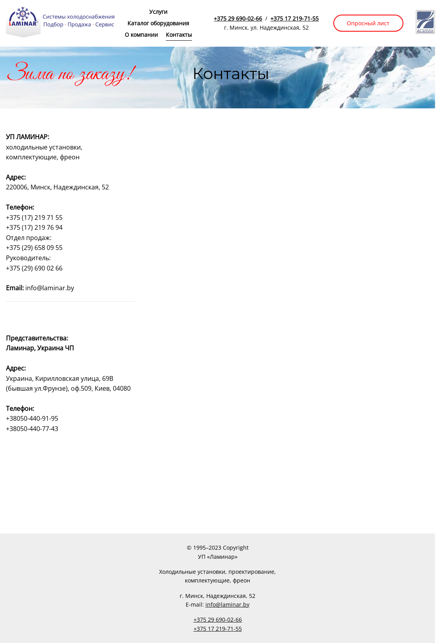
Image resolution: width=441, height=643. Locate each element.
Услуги (158, 11)
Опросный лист (368, 23)
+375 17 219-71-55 (294, 18)
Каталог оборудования (158, 23)
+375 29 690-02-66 (238, 18)
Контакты (179, 34)
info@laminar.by (227, 604)
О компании (141, 34)
